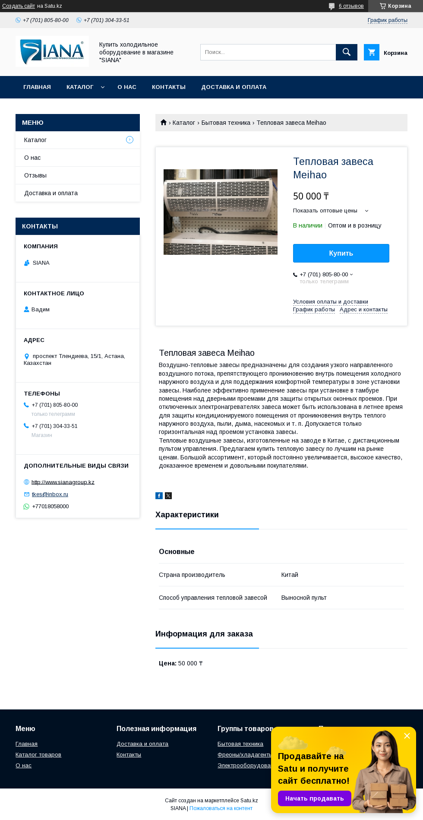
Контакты (169, 87)
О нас (126, 87)
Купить (341, 253)
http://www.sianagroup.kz (63, 481)
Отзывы (35, 175)
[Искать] (346, 52)
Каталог (79, 87)
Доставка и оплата (233, 87)
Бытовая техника (226, 122)
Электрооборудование (249, 765)
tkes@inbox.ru (50, 494)
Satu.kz (249, 801)
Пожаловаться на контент (221, 808)
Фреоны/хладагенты (245, 754)
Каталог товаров (38, 754)
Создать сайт (18, 6)
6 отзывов (351, 6)
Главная (37, 87)
